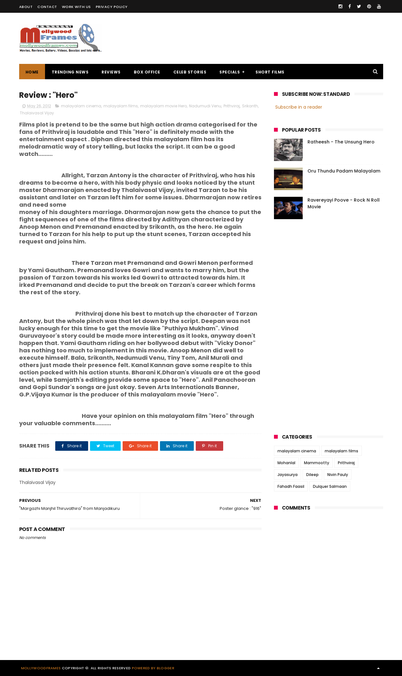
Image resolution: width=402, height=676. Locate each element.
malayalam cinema (81, 106)
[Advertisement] (267, 38)
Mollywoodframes (41, 668)
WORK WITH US (76, 6)
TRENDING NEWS (70, 72)
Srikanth (250, 106)
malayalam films (120, 106)
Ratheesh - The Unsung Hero (341, 142)
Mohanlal (286, 462)
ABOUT (26, 6)
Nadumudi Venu (205, 106)
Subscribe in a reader (298, 107)
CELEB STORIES (190, 72)
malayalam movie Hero (163, 106)
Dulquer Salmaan (330, 486)
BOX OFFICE (147, 72)
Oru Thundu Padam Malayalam (343, 171)
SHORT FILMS (269, 72)
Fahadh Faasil (290, 486)
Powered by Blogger (153, 668)
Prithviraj (232, 106)
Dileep (312, 474)
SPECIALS (229, 72)
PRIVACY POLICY (112, 6)
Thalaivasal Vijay (37, 113)
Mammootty (316, 462)
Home (32, 72)
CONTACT (47, 6)
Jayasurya (287, 474)
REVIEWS (111, 72)
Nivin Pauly (337, 474)
